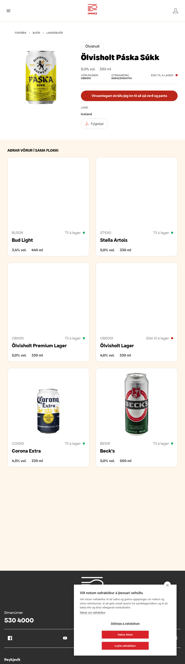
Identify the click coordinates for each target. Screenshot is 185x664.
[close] (167, 596)
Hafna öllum (150, 634)
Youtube (65, 638)
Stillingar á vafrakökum (100, 634)
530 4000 (19, 620)
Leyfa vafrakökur (125, 645)
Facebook (9, 638)
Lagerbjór (54, 33)
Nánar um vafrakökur (92, 623)
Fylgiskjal (94, 124)
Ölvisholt (92, 46)
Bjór (36, 33)
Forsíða (20, 33)
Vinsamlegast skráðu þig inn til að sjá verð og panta (129, 96)
